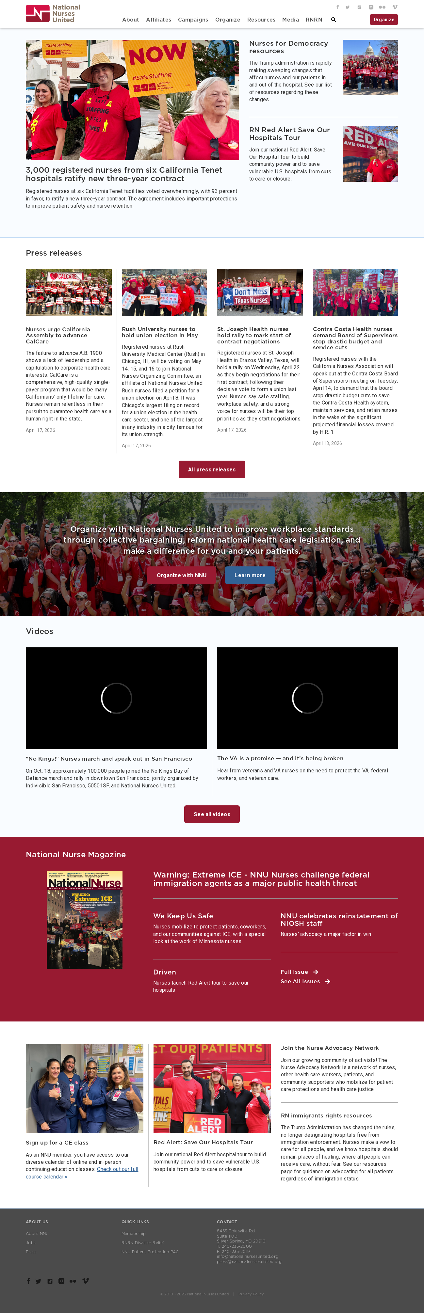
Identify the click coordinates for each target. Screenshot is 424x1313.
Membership (134, 1234)
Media (290, 20)
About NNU (37, 1234)
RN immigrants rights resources (326, 1115)
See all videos (212, 814)
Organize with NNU (182, 575)
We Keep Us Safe (183, 916)
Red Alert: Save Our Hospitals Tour (203, 1142)
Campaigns (193, 20)
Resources (261, 20)
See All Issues (305, 981)
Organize (227, 20)
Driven (164, 972)
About (130, 20)
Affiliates (158, 20)
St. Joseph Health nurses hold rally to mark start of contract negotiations (254, 335)
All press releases (212, 469)
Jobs (31, 1243)
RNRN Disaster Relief (143, 1243)
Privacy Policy (251, 1294)
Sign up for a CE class (57, 1143)
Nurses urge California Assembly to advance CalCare (58, 335)
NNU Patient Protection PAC (150, 1252)
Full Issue (299, 972)
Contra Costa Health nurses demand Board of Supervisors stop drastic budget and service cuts (355, 338)
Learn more (250, 575)
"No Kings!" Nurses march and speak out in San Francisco (109, 759)
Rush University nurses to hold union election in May (160, 332)
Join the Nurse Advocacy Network (330, 1048)
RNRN (314, 20)
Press (31, 1252)
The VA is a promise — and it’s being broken (280, 758)
